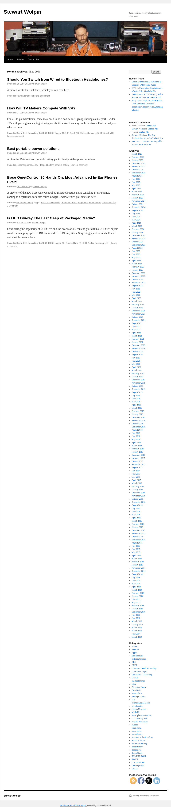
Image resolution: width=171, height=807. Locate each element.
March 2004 (137, 637)
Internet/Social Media (141, 703)
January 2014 (137, 596)
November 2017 (138, 458)
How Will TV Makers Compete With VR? (41, 108)
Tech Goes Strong (139, 743)
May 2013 (136, 602)
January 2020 (137, 376)
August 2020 (137, 354)
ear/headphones (24, 96)
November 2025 (138, 166)
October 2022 (137, 279)
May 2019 (136, 401)
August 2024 (137, 210)
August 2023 (137, 248)
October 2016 (137, 499)
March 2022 (137, 301)
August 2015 (137, 543)
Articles (20, 59)
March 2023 (137, 263)
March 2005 (137, 630)
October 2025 (137, 169)
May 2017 (136, 477)
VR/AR (135, 768)
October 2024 (137, 204)
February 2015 (138, 561)
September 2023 (138, 245)
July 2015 (136, 546)
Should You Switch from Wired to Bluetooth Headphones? (57, 79)
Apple (134, 652)
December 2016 (138, 492)
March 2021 (137, 336)
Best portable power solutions (33, 149)
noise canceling (109, 202)
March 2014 (137, 590)
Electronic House (139, 687)
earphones (83, 202)
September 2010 (138, 612)
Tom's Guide (137, 753)
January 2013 (137, 608)
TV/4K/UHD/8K (46, 133)
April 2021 (136, 332)
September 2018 (138, 427)
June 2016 (136, 511)
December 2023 (138, 235)
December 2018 (138, 417)
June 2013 (136, 599)
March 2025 (137, 191)
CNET (134, 665)
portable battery (62, 165)
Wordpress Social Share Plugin (73, 805)
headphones (95, 202)
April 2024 (136, 223)
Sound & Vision (138, 740)
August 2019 (137, 392)
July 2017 (136, 470)
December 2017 (138, 455)
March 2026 (137, 154)
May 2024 (136, 220)
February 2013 (138, 605)
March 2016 (137, 521)
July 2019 (136, 395)
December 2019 (138, 379)
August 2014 (137, 574)
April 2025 (136, 188)
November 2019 (138, 383)
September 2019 (138, 389)
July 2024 (136, 213)
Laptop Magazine (139, 709)
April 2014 (136, 587)
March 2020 (137, 370)
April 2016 (136, 518)
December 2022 (138, 273)
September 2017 (138, 464)
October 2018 (137, 423)
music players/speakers (141, 715)
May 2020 (136, 364)
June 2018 (136, 436)
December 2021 (138, 310)
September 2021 (138, 320)
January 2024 (137, 232)
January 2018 (137, 452)
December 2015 (138, 530)
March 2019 (137, 408)
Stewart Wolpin (22, 12)
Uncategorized (138, 765)
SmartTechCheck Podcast (142, 737)
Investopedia (137, 706)
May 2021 (136, 329)
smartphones (137, 734)
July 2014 (136, 577)
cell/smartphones (24, 165)
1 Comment (12, 206)
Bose (74, 202)
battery (50, 165)
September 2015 (138, 539)
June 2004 (136, 634)
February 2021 (138, 339)
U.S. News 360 (138, 762)
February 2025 (138, 194)
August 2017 (137, 467)
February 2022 (138, 304)
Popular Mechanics (140, 721)
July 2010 (136, 615)
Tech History (137, 746)
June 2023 (136, 254)
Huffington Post (138, 696)
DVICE (135, 677)
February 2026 (138, 157)
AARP (134, 646)
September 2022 (138, 282)
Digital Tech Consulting (27, 133)
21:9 (69, 133)
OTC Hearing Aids (140, 718)
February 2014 (138, 593)
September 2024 (138, 207)
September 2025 (138, 172)
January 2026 (137, 160)
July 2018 (136, 433)
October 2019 (137, 386)
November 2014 (138, 568)
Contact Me (33, 59)
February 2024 (138, 229)
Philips (83, 133)
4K (73, 133)
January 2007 (137, 624)
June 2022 (136, 292)
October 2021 (137, 317)
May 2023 (136, 257)
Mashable (136, 712)
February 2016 (138, 524)
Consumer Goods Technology (144, 668)
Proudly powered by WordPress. (146, 795)
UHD (99, 133)
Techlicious (136, 750)
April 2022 (136, 298)
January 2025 (137, 198)
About (10, 59)
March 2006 (137, 627)
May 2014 (136, 583)
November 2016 (138, 496)
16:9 (64, 133)
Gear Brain (136, 690)
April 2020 (136, 367)
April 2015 (136, 555)
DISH (84, 243)
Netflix (91, 243)
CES (134, 662)
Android (135, 649)
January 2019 (137, 414)
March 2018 (137, 445)
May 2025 (136, 185)
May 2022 (136, 295)
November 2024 (138, 201)
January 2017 (137, 489)
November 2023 (138, 238)
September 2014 (138, 571)
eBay (35, 165)
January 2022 (137, 307)
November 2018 (138, 420)
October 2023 (137, 241)
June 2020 (136, 361)
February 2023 (138, 267)
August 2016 (137, 505)
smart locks (136, 731)
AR (77, 133)
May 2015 (136, 552)
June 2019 (136, 398)
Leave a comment (41, 96)
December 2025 (138, 163)
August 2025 (137, 176)
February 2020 (138, 373)
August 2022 (137, 285)
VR (111, 133)
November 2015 (138, 533)
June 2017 (136, 474)
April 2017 (136, 480)
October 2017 (137, 461)
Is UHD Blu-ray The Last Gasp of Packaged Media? (51, 218)
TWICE (135, 759)
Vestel (106, 133)
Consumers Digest (139, 671)
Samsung (91, 133)
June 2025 (136, 182)
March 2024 (137, 226)
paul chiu (135, 141)
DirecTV (77, 243)
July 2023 (136, 251)
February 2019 (138, 411)
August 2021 (137, 323)
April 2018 (136, 442)
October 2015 (137, 536)
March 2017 (137, 483)
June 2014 (136, 580)
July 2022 (136, 289)
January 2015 (137, 565)
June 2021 (136, 326)
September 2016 (138, 502)
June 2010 (136, 618)
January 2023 (137, 270)
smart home (137, 728)
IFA (133, 699)
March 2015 (137, 558)
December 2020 (138, 345)
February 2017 (138, 486)
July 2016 (136, 508)
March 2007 (137, 621)
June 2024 (136, 216)
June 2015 (136, 549)
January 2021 (137, 342)
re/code (135, 725)
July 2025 (136, 179)
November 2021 (138, 314)
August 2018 (137, 430)
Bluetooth (66, 202)
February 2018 (138, 449)
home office (137, 693)
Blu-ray (69, 243)
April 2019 (136, 405)
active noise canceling (51, 202)
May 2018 (136, 439)
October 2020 (137, 351)
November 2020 (138, 348)
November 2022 (138, 276)
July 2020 (136, 358)
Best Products (137, 656)
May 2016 (136, 514)
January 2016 (137, 527)
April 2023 (136, 260)
